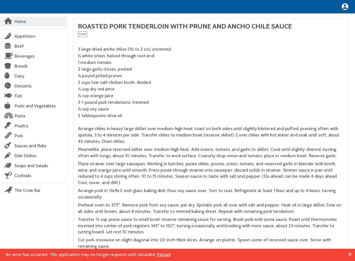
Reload (164, 254)
